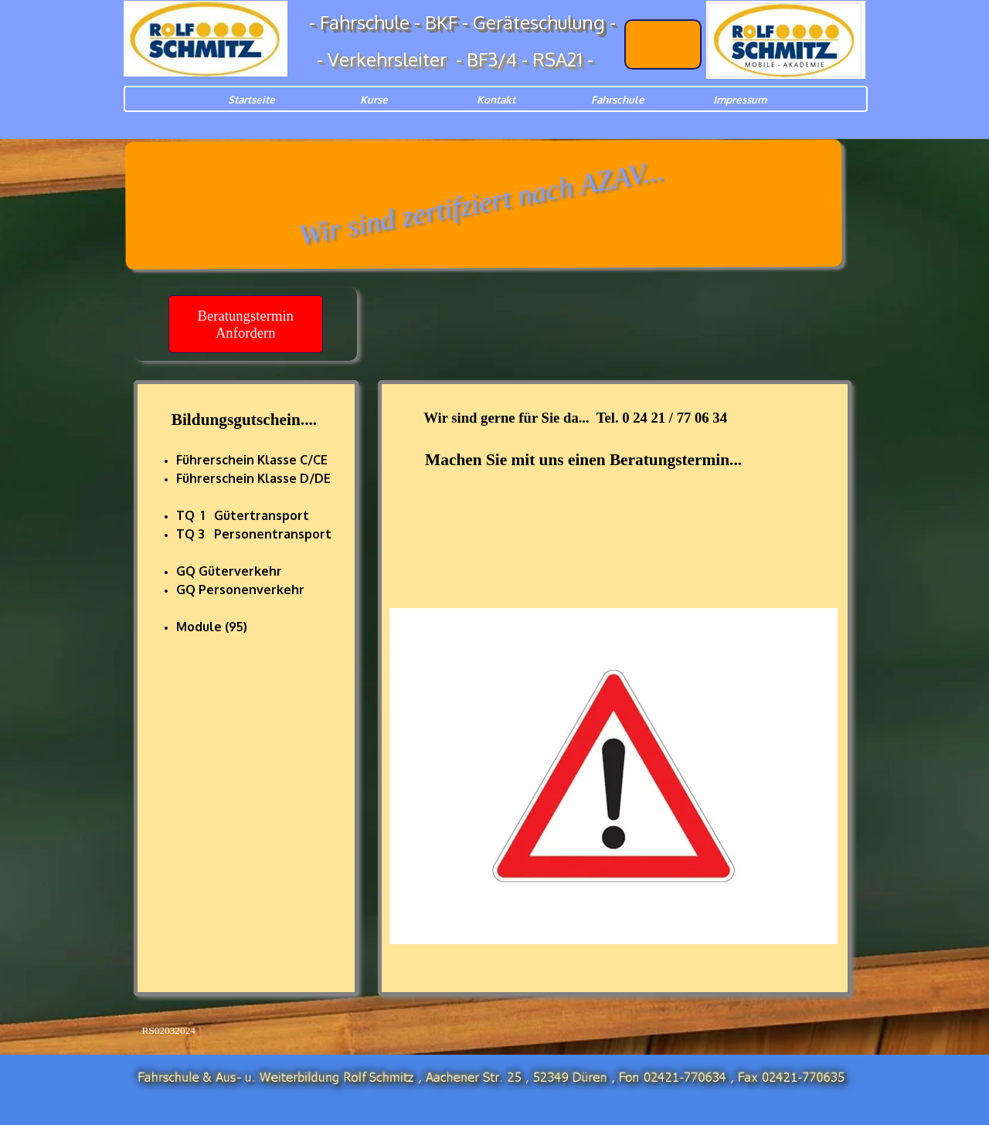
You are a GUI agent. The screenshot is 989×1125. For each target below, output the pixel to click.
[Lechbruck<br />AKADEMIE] (663, 44)
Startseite (251, 99)
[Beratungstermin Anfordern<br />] (245, 324)
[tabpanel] (246, 614)
